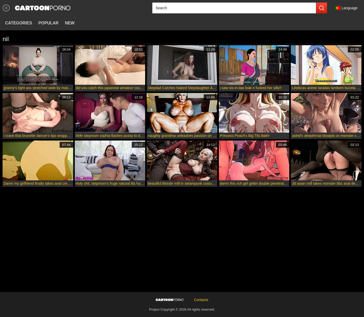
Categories (18, 23)
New (69, 23)
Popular (49, 23)
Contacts (201, 300)
